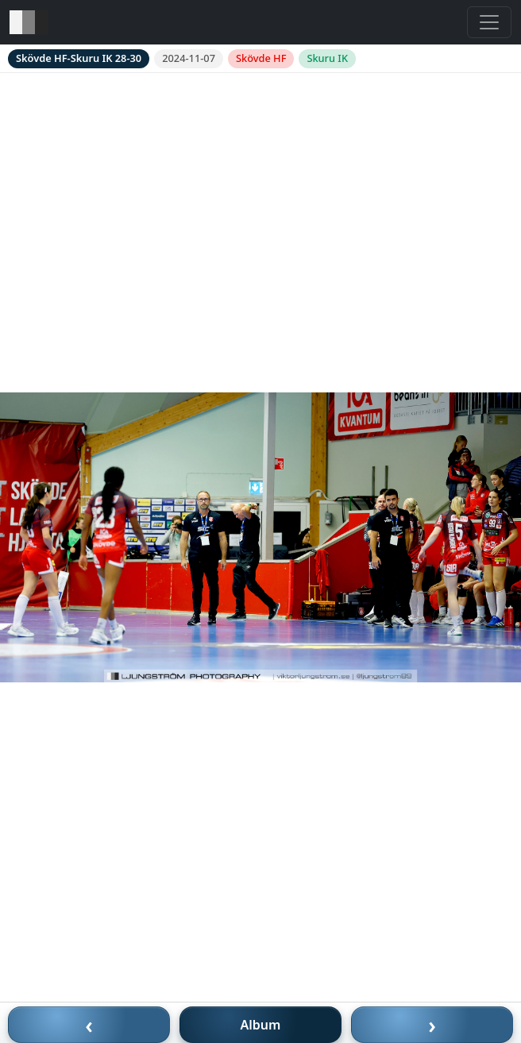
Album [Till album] (261, 1024)
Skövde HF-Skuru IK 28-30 (78, 58)
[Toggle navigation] (489, 22)
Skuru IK (327, 58)
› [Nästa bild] (432, 1025)
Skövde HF (261, 58)
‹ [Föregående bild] (89, 1025)
